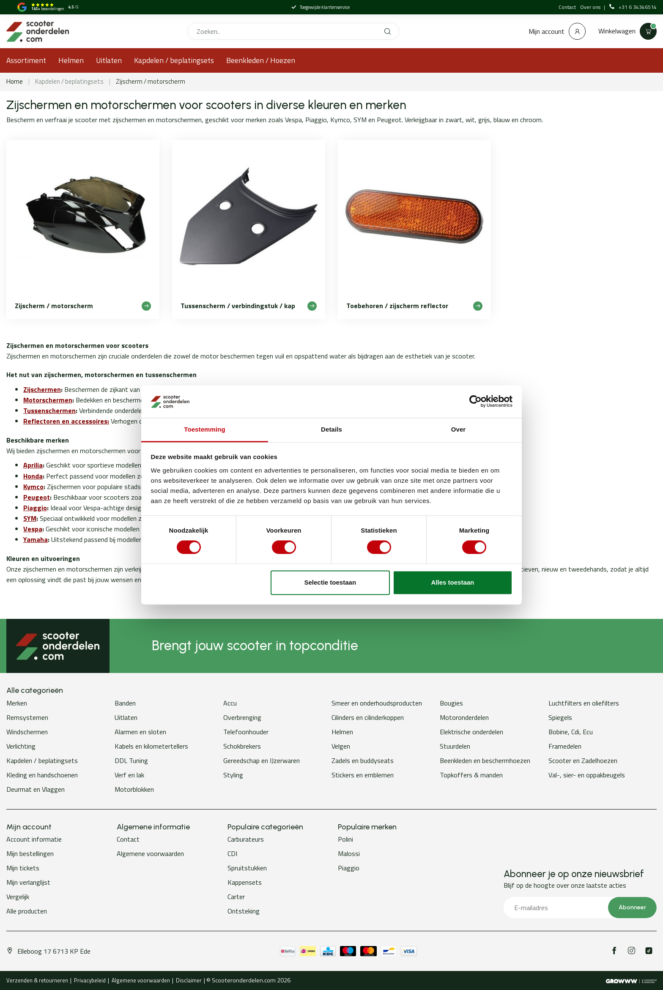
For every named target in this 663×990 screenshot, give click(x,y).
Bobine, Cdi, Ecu (570, 732)
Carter (236, 897)
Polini (345, 839)
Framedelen (564, 746)
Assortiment (26, 60)
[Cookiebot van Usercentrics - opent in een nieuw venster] (475, 401)
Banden (125, 703)
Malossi (349, 853)
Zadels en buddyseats (363, 760)
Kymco (33, 486)
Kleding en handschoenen (42, 775)
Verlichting (21, 746)
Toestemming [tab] (204, 429)
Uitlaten (109, 60)
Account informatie (34, 839)
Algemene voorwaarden (150, 853)
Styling (233, 775)
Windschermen (27, 732)
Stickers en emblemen (363, 775)
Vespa (32, 529)
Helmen (71, 60)
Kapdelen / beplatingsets (174, 60)
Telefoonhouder (245, 732)
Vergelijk (17, 897)
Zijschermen (42, 389)
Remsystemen (27, 717)
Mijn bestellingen (30, 853)
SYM (29, 518)
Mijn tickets (22, 868)
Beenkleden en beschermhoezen (485, 760)
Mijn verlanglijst (28, 882)
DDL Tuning (131, 760)
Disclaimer (189, 980)
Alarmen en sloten (140, 732)
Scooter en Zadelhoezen (582, 760)
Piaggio (35, 508)
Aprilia (33, 465)
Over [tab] (458, 429)
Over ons (591, 7)
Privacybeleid (90, 980)
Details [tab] (331, 429)
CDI (232, 853)
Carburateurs (245, 839)
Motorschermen (47, 400)
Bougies (451, 703)
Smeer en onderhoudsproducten (377, 703)
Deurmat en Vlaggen (35, 789)
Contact (567, 7)
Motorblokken (134, 789)
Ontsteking (243, 911)
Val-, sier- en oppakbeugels (586, 775)
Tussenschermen (49, 410)
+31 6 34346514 (633, 7)
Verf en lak (129, 775)
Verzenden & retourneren (37, 980)
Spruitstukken (247, 868)
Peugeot (36, 497)
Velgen (341, 746)
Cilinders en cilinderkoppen (368, 717)
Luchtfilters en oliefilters (583, 703)
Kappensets (244, 882)
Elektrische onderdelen (471, 732)
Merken (16, 703)
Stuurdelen (455, 746)
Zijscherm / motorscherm (150, 81)
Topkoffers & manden (471, 775)
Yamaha (35, 539)
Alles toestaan (452, 582)
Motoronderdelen (464, 717)
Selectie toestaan (330, 582)
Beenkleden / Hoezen (260, 60)
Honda (33, 476)
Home (14, 81)
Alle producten (26, 911)
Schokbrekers (242, 746)
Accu (230, 703)
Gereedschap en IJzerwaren (261, 760)
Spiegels (560, 717)
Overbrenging (242, 717)
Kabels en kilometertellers (151, 746)
